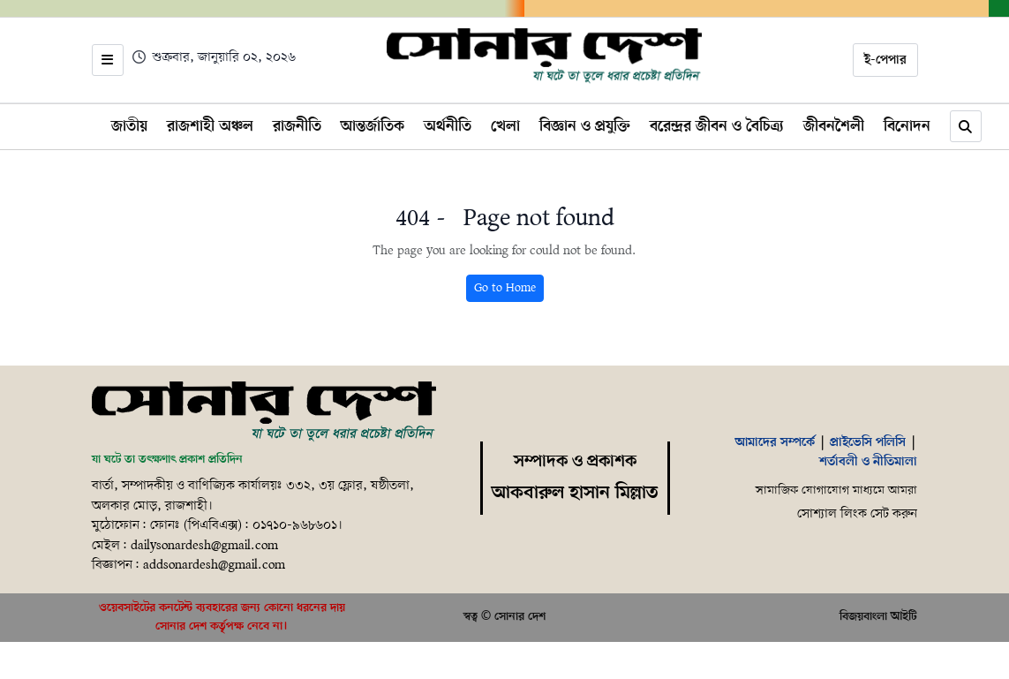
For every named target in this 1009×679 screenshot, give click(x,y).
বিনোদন (907, 126)
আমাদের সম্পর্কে (775, 442)
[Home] (544, 56)
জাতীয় (129, 126)
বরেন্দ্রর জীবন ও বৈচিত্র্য (717, 126)
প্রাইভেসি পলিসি (868, 442)
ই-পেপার (885, 60)
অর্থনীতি (447, 126)
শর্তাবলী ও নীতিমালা (868, 462)
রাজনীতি (297, 126)
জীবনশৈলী (833, 126)
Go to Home (505, 288)
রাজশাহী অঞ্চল (210, 126)
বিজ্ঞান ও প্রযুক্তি (584, 126)
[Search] (966, 126)
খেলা (505, 126)
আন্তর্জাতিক (372, 126)
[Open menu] (108, 60)
